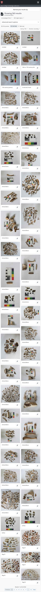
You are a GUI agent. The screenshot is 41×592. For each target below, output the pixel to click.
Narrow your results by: (20, 9)
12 (31, 589)
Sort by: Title (24, 28)
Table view (21, 26)
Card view (14, 26)
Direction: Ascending (34, 28)
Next (34, 589)
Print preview (5, 26)
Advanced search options (10, 22)
